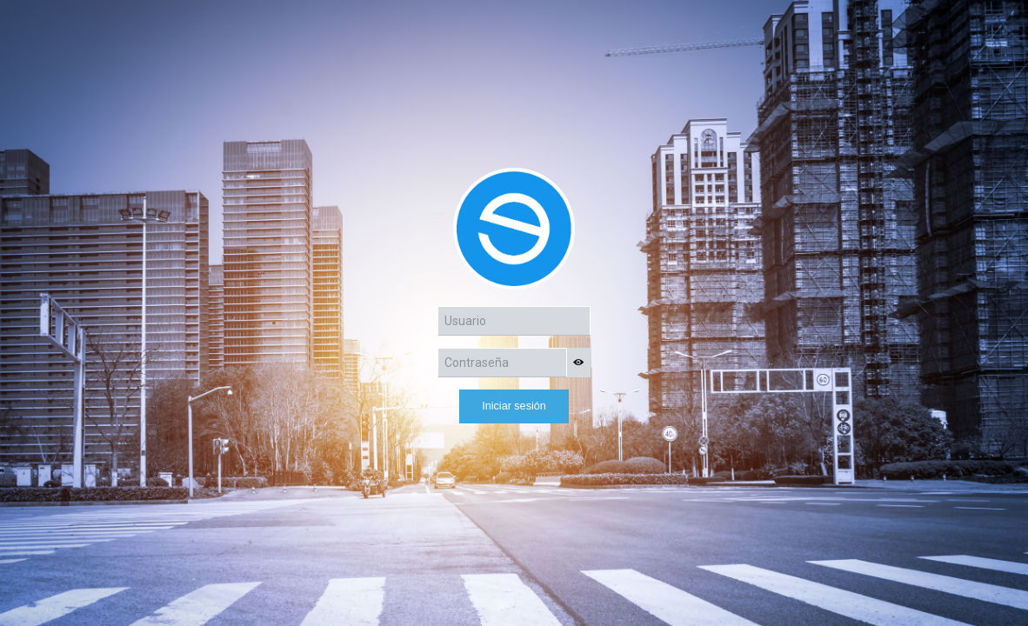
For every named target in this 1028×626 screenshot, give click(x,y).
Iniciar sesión (514, 406)
